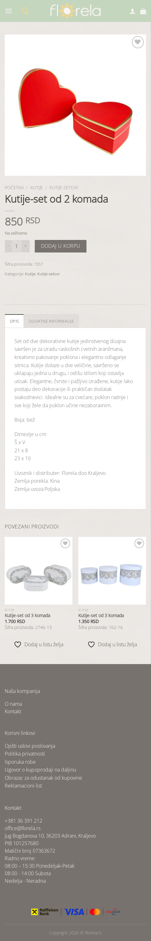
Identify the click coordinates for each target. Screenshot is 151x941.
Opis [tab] (14, 321)
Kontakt (13, 711)
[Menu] (8, 10)
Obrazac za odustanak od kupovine (43, 777)
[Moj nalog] (132, 11)
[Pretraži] (25, 11)
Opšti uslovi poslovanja (30, 745)
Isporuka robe (20, 761)
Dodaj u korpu (61, 245)
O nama (13, 703)
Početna (14, 187)
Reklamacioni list (23, 785)
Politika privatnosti (25, 753)
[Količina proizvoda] (17, 246)
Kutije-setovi (63, 187)
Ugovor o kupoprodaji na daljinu (40, 769)
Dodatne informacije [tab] (51, 321)
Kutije (36, 187)
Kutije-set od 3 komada (27, 615)
